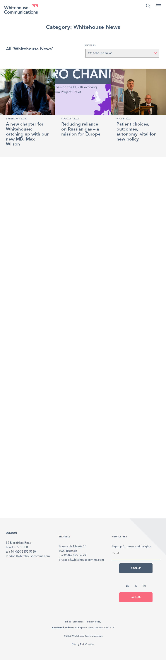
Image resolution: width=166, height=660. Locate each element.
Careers (136, 597)
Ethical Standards (74, 622)
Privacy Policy (94, 622)
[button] (158, 5)
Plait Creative (87, 644)
